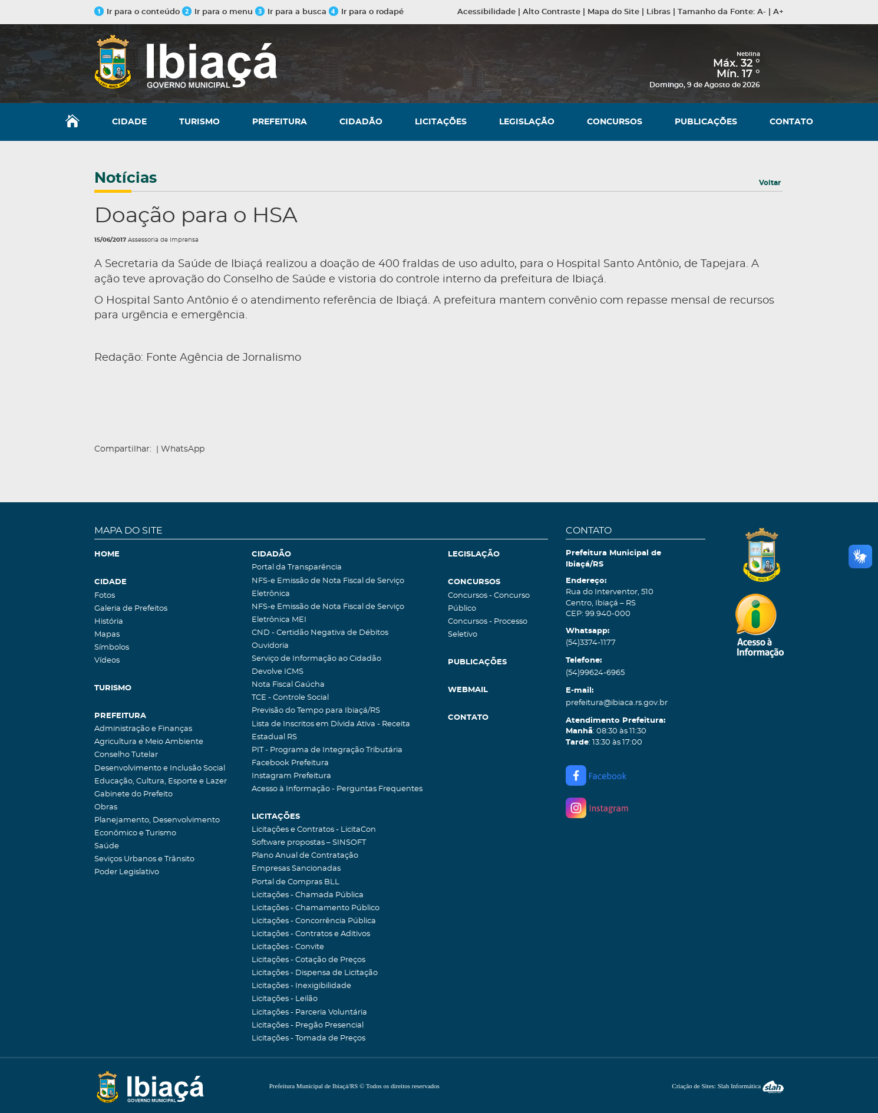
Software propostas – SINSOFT (309, 843)
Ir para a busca (290, 12)
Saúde (106, 846)
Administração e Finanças (143, 729)
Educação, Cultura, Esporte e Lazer (160, 781)
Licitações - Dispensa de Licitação (315, 973)
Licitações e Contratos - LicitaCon (314, 830)
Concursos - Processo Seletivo (487, 628)
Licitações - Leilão (285, 999)
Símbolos (111, 647)
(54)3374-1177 (591, 643)
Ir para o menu (218, 12)
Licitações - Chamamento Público (315, 908)
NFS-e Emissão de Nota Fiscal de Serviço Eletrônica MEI (328, 613)
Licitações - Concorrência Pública (314, 921)
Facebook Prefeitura (290, 763)
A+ (778, 12)
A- (761, 12)
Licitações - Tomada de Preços (308, 1038)
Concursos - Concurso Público (489, 602)
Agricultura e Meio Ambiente (148, 742)
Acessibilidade (486, 12)
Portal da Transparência (297, 567)
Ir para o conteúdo (137, 12)
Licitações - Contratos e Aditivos (311, 934)
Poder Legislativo (126, 872)
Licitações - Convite (288, 947)
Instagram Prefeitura (291, 776)
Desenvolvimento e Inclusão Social (159, 768)
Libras (658, 12)
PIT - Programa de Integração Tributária (327, 750)
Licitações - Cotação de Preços (308, 960)
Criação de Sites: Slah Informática (728, 1085)
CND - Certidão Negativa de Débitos (320, 633)
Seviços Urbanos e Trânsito (144, 859)
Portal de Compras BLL (295, 882)
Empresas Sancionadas (296, 868)
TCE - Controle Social (290, 698)
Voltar (770, 182)
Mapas (107, 634)
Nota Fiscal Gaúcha (288, 685)
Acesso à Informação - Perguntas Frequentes (337, 789)
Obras (105, 807)
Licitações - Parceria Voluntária (309, 1012)
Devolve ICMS (277, 672)
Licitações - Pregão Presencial (308, 1025)
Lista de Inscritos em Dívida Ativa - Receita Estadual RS (331, 730)
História (108, 621)
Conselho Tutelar (126, 755)
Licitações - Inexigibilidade (301, 986)
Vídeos (107, 660)
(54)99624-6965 (595, 673)
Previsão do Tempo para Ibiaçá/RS (316, 710)
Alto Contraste (551, 12)
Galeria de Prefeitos (130, 609)
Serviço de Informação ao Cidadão (316, 659)
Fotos (104, 596)
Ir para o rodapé (366, 12)
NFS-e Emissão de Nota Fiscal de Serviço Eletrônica (328, 587)
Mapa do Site (613, 12)
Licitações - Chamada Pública (308, 895)
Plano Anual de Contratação (305, 856)
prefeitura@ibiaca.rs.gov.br (617, 703)
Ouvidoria (270, 646)
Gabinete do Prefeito (133, 794)
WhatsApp (182, 449)
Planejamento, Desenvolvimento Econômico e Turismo (157, 826)
